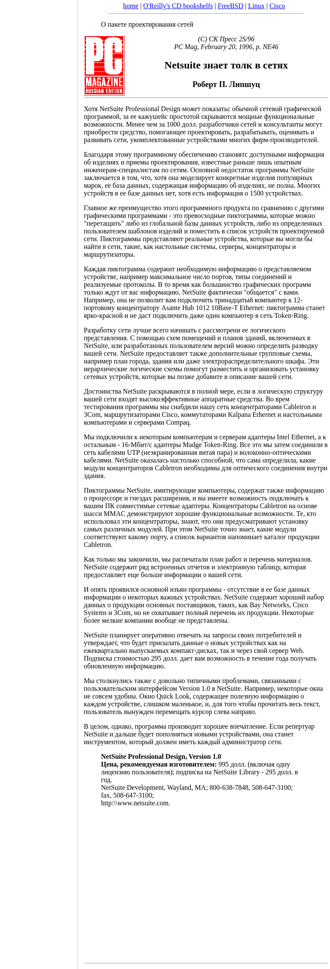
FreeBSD (231, 5)
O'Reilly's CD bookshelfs (178, 5)
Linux (256, 5)
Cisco (277, 5)
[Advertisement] (38, 481)
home (131, 5)
